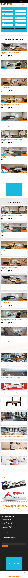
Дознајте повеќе (23, 574)
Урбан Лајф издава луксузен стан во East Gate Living (10, 52)
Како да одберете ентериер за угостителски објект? (9, 421)
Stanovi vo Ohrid (3, 510)
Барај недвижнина (14, 28)
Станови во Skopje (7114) (7, 519)
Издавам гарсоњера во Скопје (14, 508)
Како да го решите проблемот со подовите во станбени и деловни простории (12, 437)
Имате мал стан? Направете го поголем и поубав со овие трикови (12, 465)
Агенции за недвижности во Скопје (9, 552)
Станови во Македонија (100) (8, 528)
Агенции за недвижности (9, 477)
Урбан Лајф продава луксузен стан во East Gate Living (10, 104)
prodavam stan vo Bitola (14, 509)
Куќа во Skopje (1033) (6, 520)
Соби (3, 9)
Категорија (16, 16)
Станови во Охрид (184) (7, 527)
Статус (3, 16)
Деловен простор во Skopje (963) (8, 522)
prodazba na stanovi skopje (19, 507)
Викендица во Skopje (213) (7, 526)
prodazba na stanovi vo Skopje (9, 507)
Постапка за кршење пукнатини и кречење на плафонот (10, 377)
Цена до (16, 19)
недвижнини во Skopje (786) (7, 523)
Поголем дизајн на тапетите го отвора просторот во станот (11, 392)
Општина (16, 12)
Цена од (3, 19)
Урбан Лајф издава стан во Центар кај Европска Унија (10, 156)
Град (3, 12)
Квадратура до (17, 23)
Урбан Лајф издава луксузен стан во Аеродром (9, 87)
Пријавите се (5, 545)
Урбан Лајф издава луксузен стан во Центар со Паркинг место (11, 139)
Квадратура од (4, 23)
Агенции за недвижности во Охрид (9, 554)
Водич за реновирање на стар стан (7, 451)
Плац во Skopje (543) (6, 524)
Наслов (16, 9)
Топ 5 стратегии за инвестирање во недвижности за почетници (11, 362)
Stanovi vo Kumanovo (21, 509)
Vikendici (8, 509)
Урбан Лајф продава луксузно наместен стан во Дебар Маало (11, 69)
